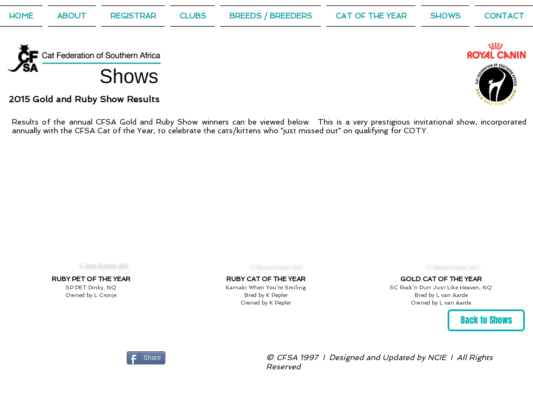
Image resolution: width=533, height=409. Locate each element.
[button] (371, 16)
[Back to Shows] (486, 320)
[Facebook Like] (190, 357)
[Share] (146, 357)
